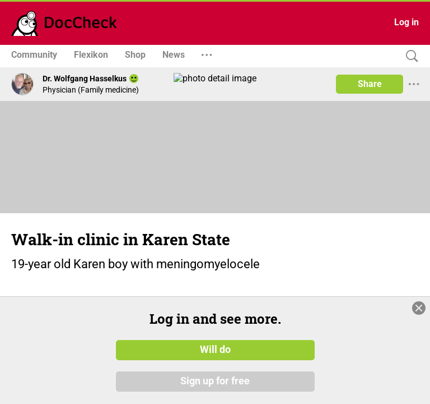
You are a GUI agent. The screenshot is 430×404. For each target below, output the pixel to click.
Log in (406, 22)
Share (370, 84)
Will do (215, 349)
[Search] (409, 56)
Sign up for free (215, 381)
